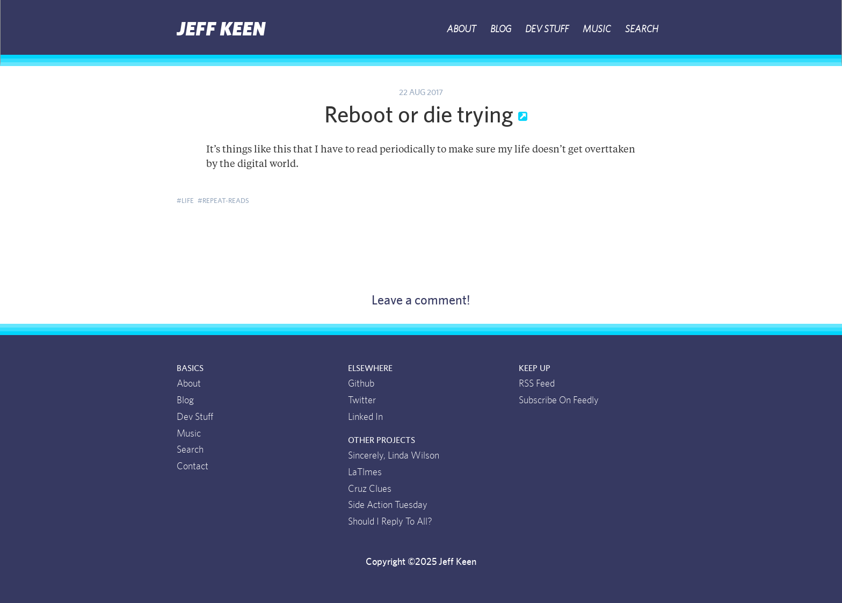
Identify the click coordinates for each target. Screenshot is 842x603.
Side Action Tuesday (387, 505)
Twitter (362, 400)
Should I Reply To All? (390, 522)
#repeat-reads (223, 201)
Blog (500, 29)
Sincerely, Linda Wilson (393, 456)
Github (361, 384)
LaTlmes (365, 472)
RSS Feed (537, 384)
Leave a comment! (421, 300)
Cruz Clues (369, 489)
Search (641, 29)
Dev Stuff (547, 29)
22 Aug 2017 (421, 93)
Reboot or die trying (421, 115)
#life (185, 201)
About (461, 29)
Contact (192, 466)
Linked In (365, 417)
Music (597, 29)
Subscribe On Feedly (559, 400)
